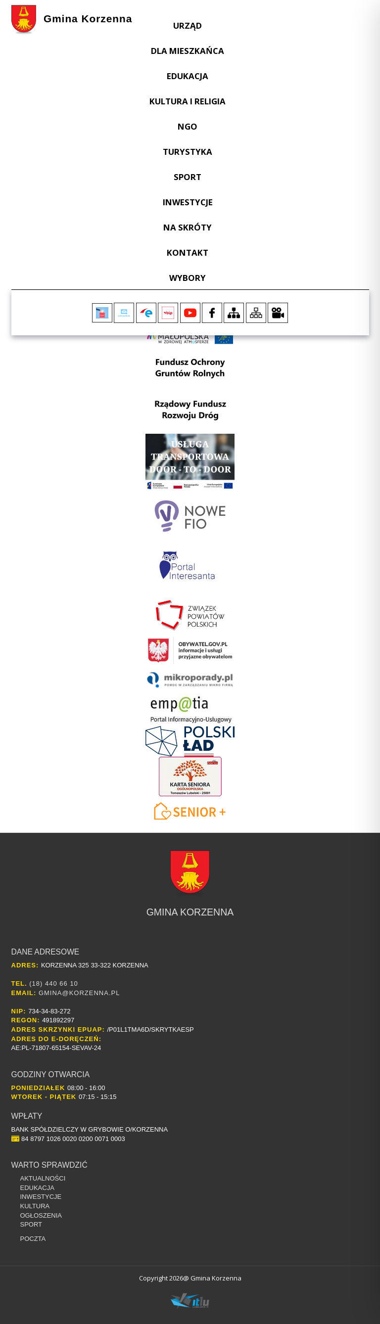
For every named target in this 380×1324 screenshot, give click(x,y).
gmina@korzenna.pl (79, 993)
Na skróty (187, 227)
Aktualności (43, 1178)
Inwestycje (188, 202)
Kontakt (187, 252)
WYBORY (187, 277)
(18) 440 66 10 (53, 983)
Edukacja (187, 76)
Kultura (35, 1206)
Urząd (187, 25)
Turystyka (187, 151)
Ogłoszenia (41, 1215)
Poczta (33, 1238)
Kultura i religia (187, 101)
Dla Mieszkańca (187, 50)
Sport (187, 177)
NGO (187, 126)
